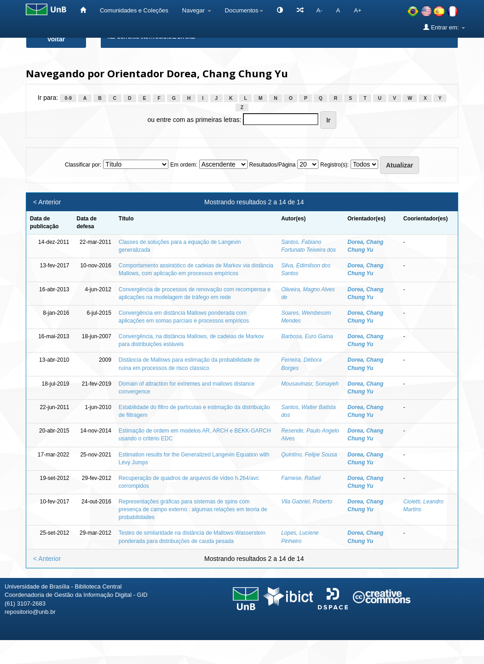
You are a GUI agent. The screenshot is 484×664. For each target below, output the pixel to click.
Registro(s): (334, 165)
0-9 (68, 98)
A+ (357, 10)
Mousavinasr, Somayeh (310, 384)
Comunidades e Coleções (134, 10)
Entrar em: (444, 27)
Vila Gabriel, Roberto (306, 501)
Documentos (244, 10)
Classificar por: (83, 165)
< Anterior (47, 202)
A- (320, 10)
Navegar (196, 10)
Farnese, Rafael (300, 478)
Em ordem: (183, 165)
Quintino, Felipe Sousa (309, 454)
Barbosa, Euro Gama (307, 336)
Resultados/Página (272, 165)
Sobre (469, 653)
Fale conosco (429, 653)
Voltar (56, 39)
